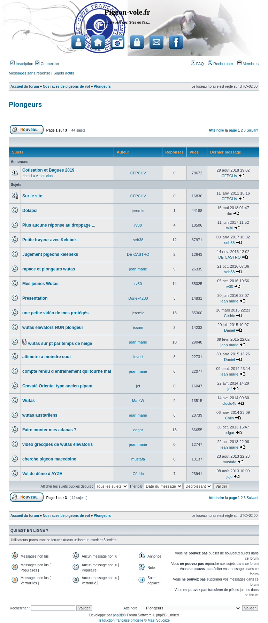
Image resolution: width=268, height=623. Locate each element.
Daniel (229, 330)
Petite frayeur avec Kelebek (49, 239)
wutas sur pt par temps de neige (60, 343)
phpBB (118, 615)
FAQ (197, 64)
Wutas (28, 400)
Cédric (229, 316)
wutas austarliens (40, 415)
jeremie (138, 210)
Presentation (35, 298)
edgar (138, 430)
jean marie (138, 269)
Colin (229, 418)
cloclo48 (229, 403)
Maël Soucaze (159, 620)
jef (138, 386)
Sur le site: (33, 196)
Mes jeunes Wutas (40, 283)
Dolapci (29, 210)
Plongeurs (25, 104)
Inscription (21, 64)
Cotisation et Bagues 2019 (48, 170)
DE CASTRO (138, 254)
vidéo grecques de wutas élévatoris (57, 444)
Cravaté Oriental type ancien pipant (57, 386)
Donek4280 (138, 298)
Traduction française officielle (120, 620)
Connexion (47, 64)
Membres (248, 64)
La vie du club (42, 176)
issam (138, 327)
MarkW (138, 401)
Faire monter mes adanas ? (49, 429)
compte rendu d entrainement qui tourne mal (66, 371)
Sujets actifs (63, 73)
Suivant (252, 130)
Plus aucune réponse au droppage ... (58, 225)
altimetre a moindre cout (46, 356)
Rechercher (220, 64)
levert (138, 357)
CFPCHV (138, 173)
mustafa (138, 459)
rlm (229, 213)
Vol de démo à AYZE (42, 473)
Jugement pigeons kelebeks (50, 254)
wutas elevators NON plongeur (52, 327)
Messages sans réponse (29, 73)
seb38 (138, 240)
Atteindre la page (223, 130)
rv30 (138, 225)
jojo (229, 476)
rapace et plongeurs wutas (48, 269)
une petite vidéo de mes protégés (55, 312)
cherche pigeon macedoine (49, 459)
